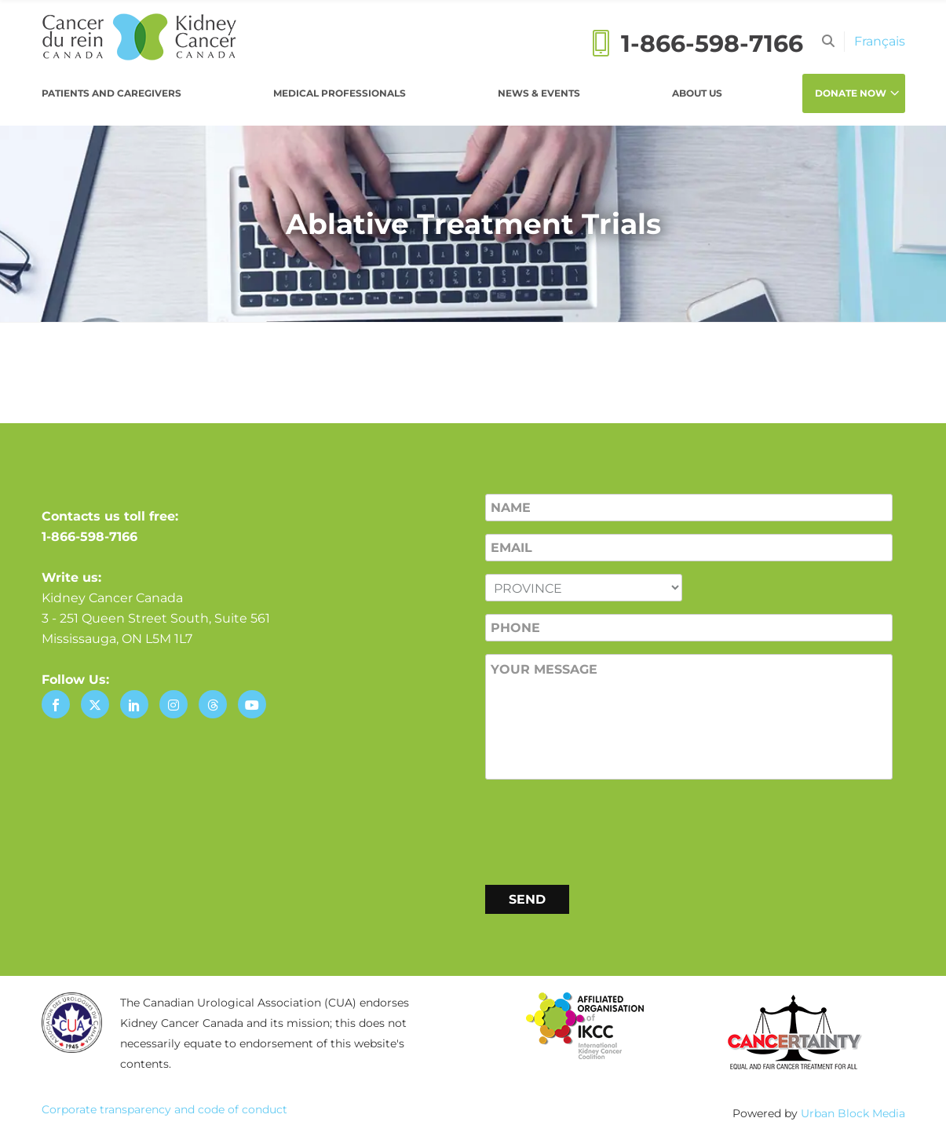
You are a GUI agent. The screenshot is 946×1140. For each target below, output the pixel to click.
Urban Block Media (853, 1113)
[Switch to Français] (879, 41)
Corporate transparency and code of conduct (164, 1109)
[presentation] (604, 829)
